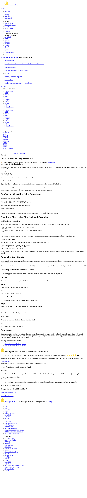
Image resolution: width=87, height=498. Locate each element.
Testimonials (8, 18)
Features (7, 16)
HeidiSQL (8, 453)
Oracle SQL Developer (11, 458)
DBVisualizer (9, 451)
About (6, 413)
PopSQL (7, 463)
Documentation (9, 23)
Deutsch (7, 42)
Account (7, 31)
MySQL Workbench (11, 455)
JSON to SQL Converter (12, 440)
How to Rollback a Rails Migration (15, 352)
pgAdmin (7, 460)
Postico (7, 465)
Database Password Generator (14, 438)
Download (8, 11)
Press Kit (7, 416)
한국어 (7, 51)
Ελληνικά (7, 45)
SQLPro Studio (9, 475)
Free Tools (8, 428)
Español (7, 40)
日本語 (7, 47)
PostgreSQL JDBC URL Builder (14, 436)
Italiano (7, 49)
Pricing (7, 15)
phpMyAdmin (9, 462)
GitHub (7, 26)
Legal (6, 418)
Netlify (50, 408)
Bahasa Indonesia (10, 52)
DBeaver (7, 450)
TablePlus (7, 477)
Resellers (7, 423)
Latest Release (9, 28)
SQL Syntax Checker (11, 435)
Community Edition (11, 430)
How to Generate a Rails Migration (15, 350)
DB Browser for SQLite (12, 473)
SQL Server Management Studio (14, 472)
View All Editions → (7, 402)
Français (7, 43)
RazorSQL (8, 468)
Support (7, 21)
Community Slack (10, 25)
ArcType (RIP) (9, 445)
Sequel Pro (8, 470)
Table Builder (9, 433)
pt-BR (6, 38)
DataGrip (7, 448)
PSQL (6, 467)
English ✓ (8, 37)
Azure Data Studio (10, 446)
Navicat (7, 456)
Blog (6, 415)
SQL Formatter (9, 431)
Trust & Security (10, 420)
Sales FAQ (8, 421)
